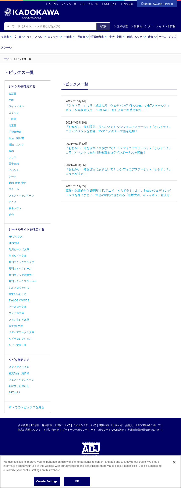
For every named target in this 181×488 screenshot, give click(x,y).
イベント (14, 170)
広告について (62, 425)
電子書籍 (14, 163)
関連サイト (110, 4)
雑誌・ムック (16, 144)
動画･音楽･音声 (17, 182)
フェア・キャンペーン (21, 195)
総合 (11, 214)
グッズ (172, 36)
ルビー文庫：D (17, 345)
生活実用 (117, 36)
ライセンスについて (84, 425)
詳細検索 (121, 26)
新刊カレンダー (142, 26)
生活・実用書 (16, 138)
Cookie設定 (117, 429)
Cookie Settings (46, 481)
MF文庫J (14, 243)
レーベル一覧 (90, 4)
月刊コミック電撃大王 (21, 274)
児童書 (83, 36)
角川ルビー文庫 (17, 255)
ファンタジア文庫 (19, 319)
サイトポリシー (100, 429)
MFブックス (15, 236)
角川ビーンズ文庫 (19, 249)
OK (77, 481)
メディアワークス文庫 (21, 332)
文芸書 (7, 36)
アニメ (12, 202)
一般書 (69, 36)
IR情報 (35, 425)
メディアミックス (19, 367)
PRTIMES (14, 392)
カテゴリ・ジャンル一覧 (62, 4)
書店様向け (105, 425)
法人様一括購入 (124, 425)
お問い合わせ (51, 429)
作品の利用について (29, 429)
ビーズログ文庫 (17, 306)
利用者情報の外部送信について (145, 429)
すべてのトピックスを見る (26, 407)
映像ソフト (15, 208)
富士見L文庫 (16, 325)
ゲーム (162, 36)
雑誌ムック (136, 36)
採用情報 (47, 425)
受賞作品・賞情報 (19, 373)
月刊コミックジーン (20, 268)
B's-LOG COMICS (19, 300)
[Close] (174, 462)
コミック (55, 36)
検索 (103, 26)
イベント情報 (165, 26)
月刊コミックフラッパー (23, 281)
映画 (11, 150)
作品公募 (128, 4)
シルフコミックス (19, 287)
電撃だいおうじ (17, 294)
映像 (152, 36)
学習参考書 (98, 36)
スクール (6, 47)
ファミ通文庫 (16, 313)
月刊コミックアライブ (21, 262)
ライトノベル (36, 36)
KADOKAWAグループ (148, 425)
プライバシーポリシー (75, 429)
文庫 (11, 99)
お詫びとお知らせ (19, 386)
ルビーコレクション (20, 338)
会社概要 (23, 425)
